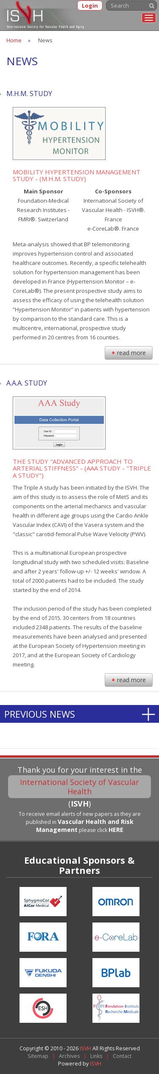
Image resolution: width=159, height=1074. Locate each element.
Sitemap (38, 1056)
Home (14, 40)
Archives (69, 1056)
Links (96, 1056)
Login (90, 5)
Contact (122, 1056)
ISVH (86, 1048)
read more (129, 353)
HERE (116, 830)
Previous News (39, 714)
